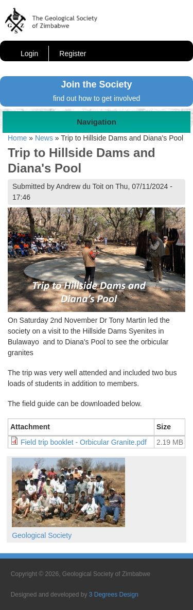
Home (17, 138)
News (44, 138)
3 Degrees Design (113, 594)
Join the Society (96, 84)
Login (29, 53)
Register (72, 53)
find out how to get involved (97, 98)
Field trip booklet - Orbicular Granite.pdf (84, 442)
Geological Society (42, 535)
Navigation (96, 121)
